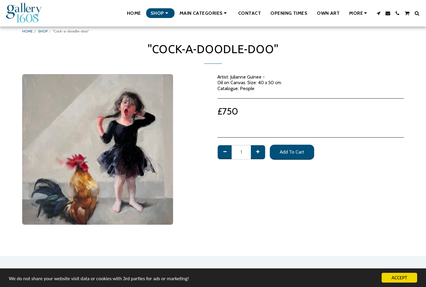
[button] (204, 13)
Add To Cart (292, 152)
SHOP (43, 31)
